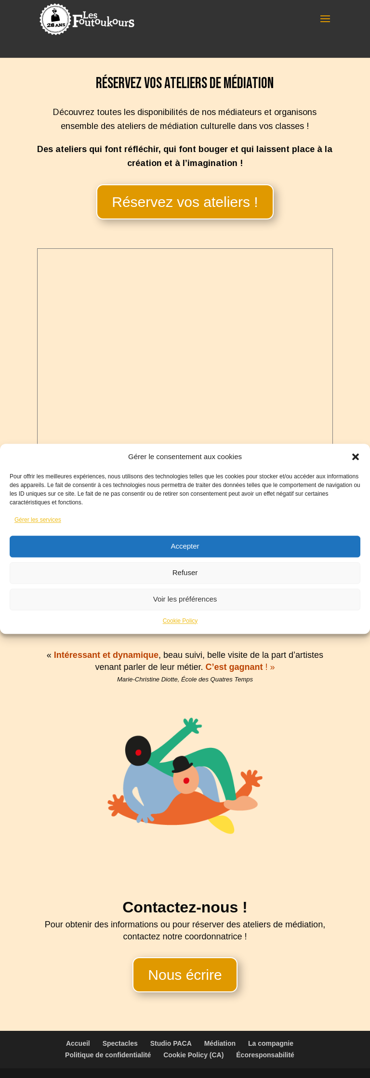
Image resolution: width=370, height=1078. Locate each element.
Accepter (185, 546)
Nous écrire (185, 975)
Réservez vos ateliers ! (185, 202)
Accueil (78, 1043)
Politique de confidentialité (108, 1055)
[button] (355, 457)
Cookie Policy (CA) (193, 1055)
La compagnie (270, 1043)
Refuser (185, 572)
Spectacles (120, 1043)
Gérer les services (37, 519)
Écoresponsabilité (265, 1055)
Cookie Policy (180, 620)
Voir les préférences (185, 599)
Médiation (220, 1043)
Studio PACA (171, 1043)
